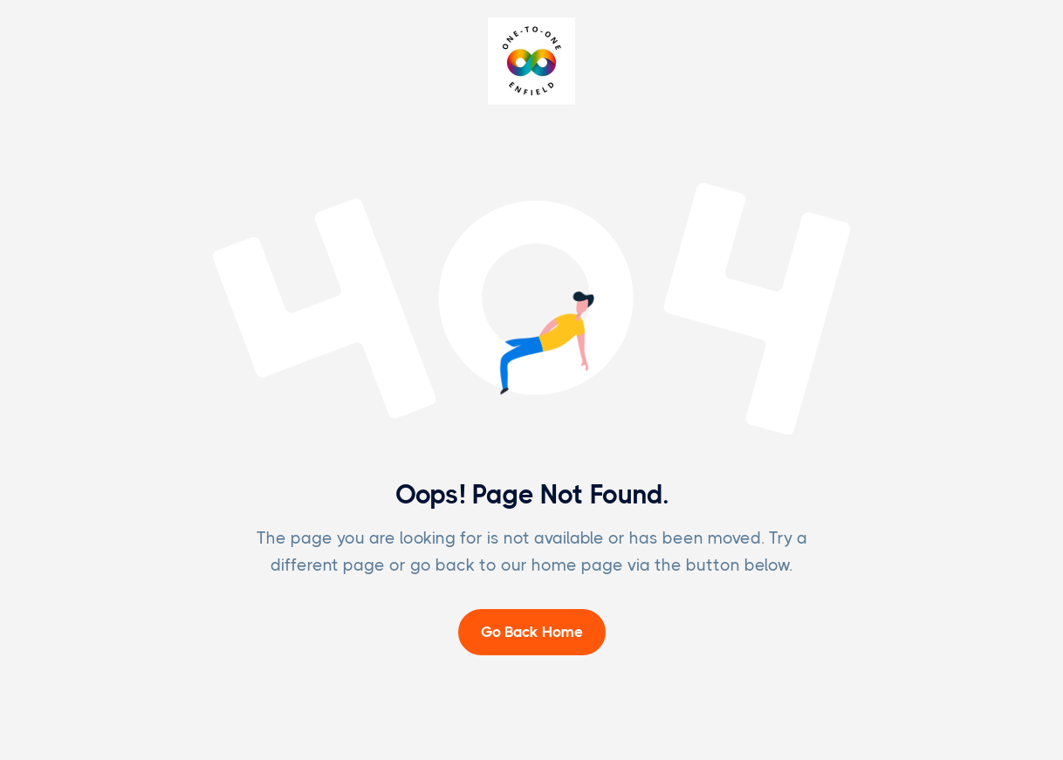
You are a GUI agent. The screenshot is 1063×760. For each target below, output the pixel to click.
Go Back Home (532, 631)
